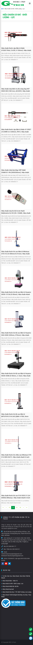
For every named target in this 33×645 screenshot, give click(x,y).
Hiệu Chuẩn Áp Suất (7, 589)
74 (13, 507)
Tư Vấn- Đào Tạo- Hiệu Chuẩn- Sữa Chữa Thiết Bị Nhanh (15, 577)
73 (9, 507)
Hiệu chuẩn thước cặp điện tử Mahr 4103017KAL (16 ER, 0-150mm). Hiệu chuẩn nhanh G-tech (16, 49)
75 (16, 507)
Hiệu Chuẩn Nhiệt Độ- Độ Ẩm (9, 586)
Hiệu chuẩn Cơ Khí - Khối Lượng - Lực (12, 583)
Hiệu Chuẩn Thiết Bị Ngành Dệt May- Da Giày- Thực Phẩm (16, 595)
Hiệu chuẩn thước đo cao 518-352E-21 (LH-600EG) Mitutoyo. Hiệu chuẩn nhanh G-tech (15, 497)
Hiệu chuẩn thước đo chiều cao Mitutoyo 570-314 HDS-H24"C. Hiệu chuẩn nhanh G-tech (16, 456)
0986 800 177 (12, 546)
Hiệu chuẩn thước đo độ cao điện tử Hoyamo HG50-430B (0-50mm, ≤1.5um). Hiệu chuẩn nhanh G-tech (16, 375)
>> (26, 507)
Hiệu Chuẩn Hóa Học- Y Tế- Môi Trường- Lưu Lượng (16, 592)
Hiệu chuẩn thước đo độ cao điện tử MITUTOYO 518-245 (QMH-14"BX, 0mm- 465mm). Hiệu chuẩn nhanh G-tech (15, 415)
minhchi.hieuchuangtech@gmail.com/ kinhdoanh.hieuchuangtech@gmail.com (12, 554)
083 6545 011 (16, 549)
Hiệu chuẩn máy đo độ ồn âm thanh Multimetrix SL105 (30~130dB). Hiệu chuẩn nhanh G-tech (15, 212)
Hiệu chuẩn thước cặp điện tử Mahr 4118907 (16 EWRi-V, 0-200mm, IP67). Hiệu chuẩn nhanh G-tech (16, 131)
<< (3, 507)
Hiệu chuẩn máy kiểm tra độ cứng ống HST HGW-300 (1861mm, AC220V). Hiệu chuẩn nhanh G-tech (15, 90)
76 (20, 507)
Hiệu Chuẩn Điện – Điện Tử (9, 580)
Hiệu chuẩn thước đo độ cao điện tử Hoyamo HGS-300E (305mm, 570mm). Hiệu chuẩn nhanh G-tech (16, 334)
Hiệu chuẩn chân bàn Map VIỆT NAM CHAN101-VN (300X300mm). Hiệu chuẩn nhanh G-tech (15, 171)
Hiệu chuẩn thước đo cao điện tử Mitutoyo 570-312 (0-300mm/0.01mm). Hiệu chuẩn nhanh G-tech (15, 253)
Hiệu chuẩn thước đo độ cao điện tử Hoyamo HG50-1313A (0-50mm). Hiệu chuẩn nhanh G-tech (16, 293)
